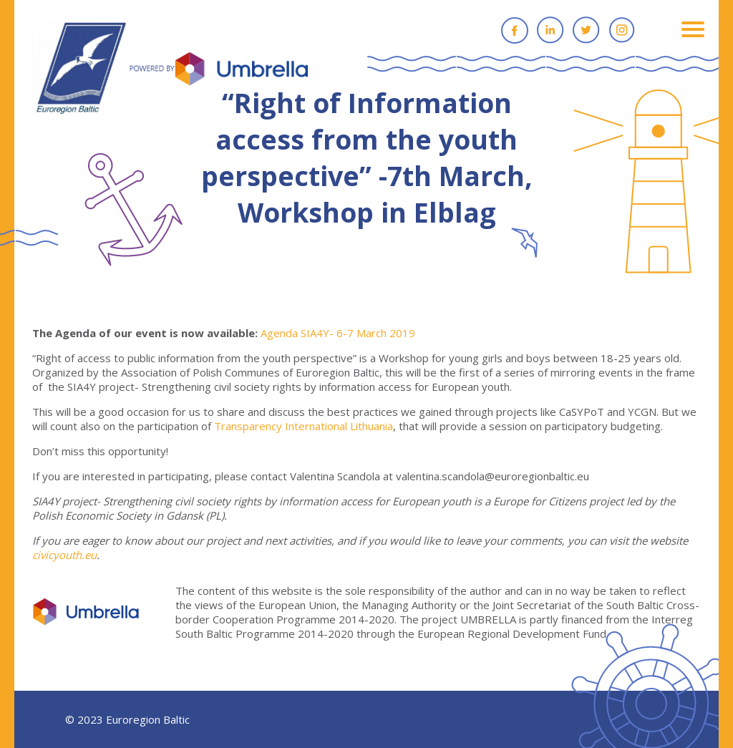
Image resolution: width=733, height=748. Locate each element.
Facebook (514, 30)
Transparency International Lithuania (303, 426)
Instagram (622, 30)
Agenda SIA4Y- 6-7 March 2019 (338, 333)
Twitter (586, 30)
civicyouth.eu (64, 555)
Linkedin (550, 30)
